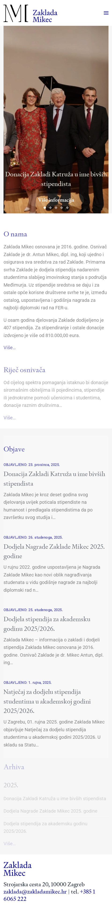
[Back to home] (30, 13)
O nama (15, 234)
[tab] (44, 207)
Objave (14, 449)
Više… (10, 347)
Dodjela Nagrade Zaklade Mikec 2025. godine (50, 811)
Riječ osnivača (24, 369)
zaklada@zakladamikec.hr (35, 891)
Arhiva (14, 766)
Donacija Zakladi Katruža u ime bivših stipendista (55, 798)
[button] (106, 13)
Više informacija (56, 200)
